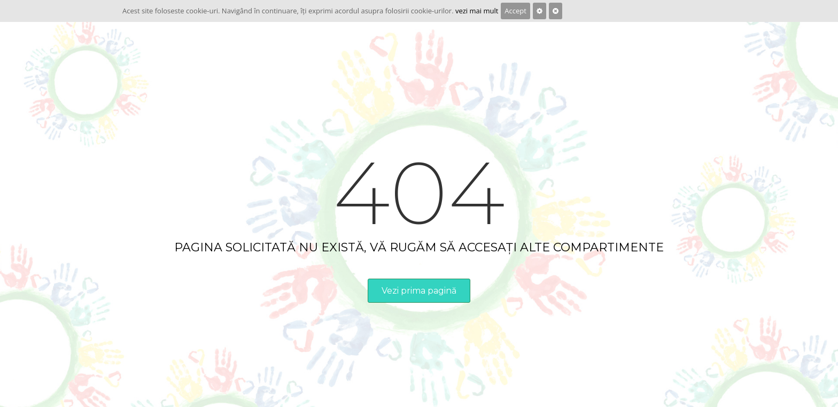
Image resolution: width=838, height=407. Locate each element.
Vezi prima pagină (419, 291)
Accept (515, 11)
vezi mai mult (476, 11)
